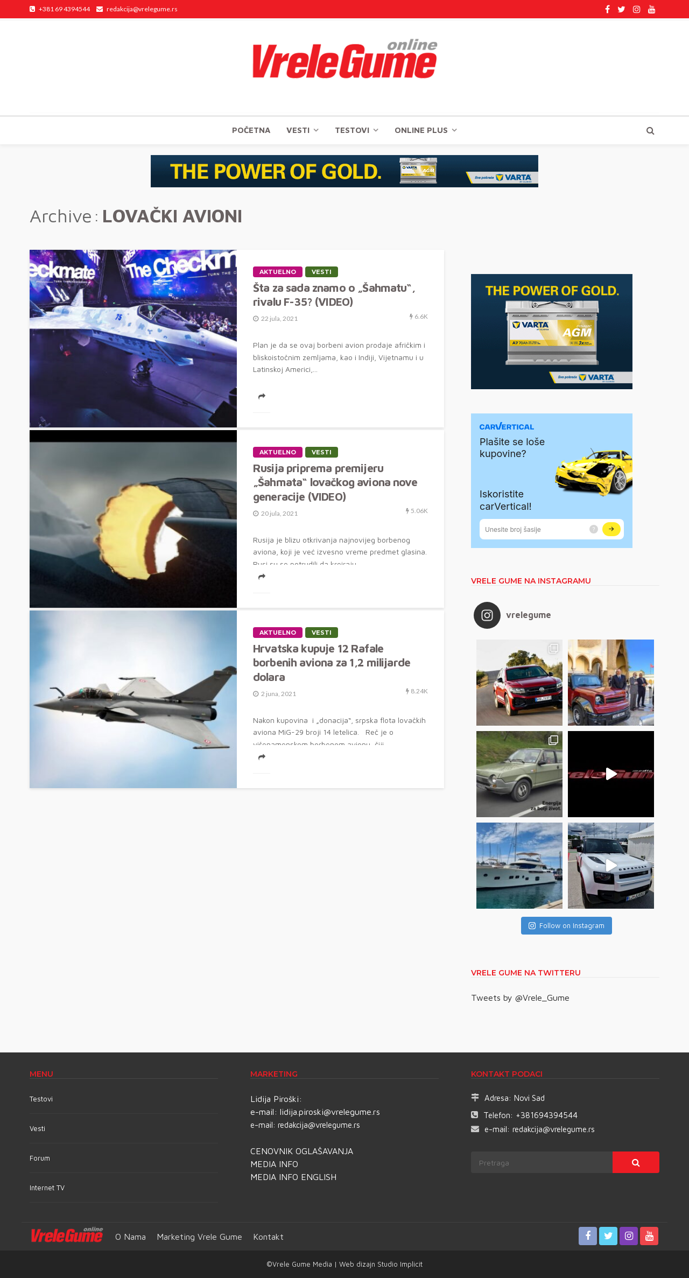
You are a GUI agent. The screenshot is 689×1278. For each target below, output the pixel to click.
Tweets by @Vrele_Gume (520, 997)
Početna (251, 130)
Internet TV (47, 1187)
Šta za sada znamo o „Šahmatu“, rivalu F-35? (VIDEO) (334, 294)
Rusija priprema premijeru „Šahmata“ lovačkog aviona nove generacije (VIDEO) (335, 482)
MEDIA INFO (274, 1164)
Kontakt (268, 1236)
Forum (40, 1158)
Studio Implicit (399, 1264)
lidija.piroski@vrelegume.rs (330, 1112)
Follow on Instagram (566, 925)
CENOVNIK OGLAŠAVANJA (301, 1151)
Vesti (298, 130)
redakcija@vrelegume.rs (319, 1124)
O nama (130, 1236)
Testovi (41, 1098)
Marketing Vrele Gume (199, 1236)
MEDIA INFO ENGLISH (293, 1177)
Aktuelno (277, 272)
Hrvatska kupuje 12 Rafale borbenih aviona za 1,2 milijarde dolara (331, 662)
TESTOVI (352, 130)
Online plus (421, 130)
